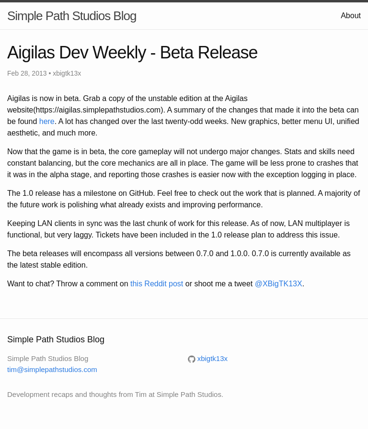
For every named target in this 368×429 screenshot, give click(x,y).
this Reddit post (156, 284)
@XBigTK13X (278, 284)
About (351, 15)
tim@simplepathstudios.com (52, 369)
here (47, 121)
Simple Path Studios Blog (71, 16)
